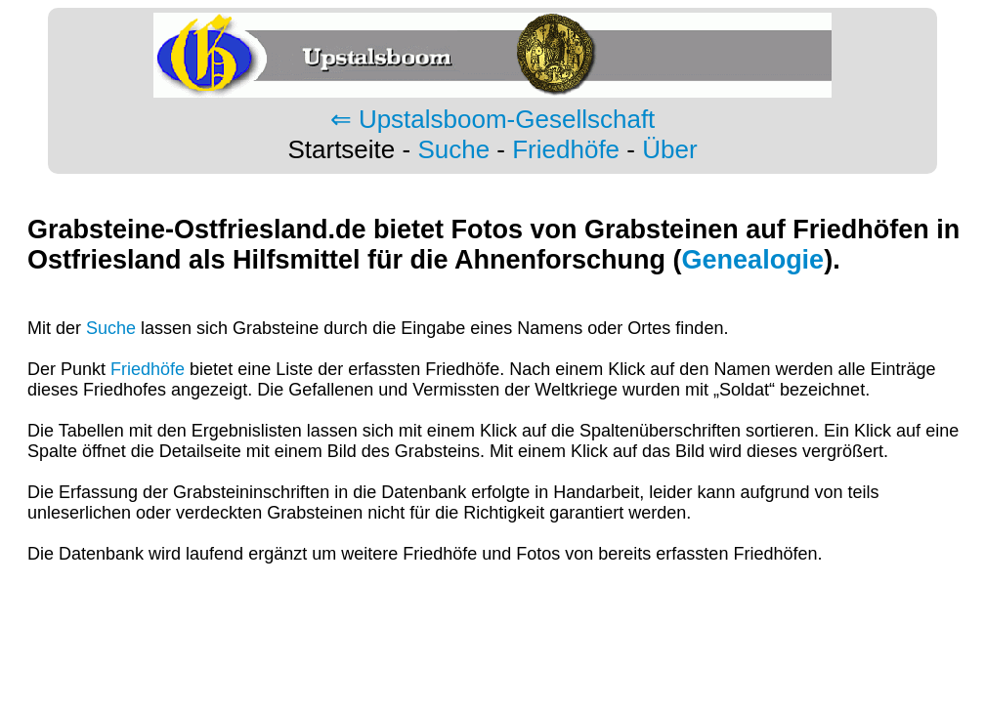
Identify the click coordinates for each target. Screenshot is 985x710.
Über (669, 149)
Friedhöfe (566, 149)
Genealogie (753, 259)
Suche (453, 149)
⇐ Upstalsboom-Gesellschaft (493, 119)
